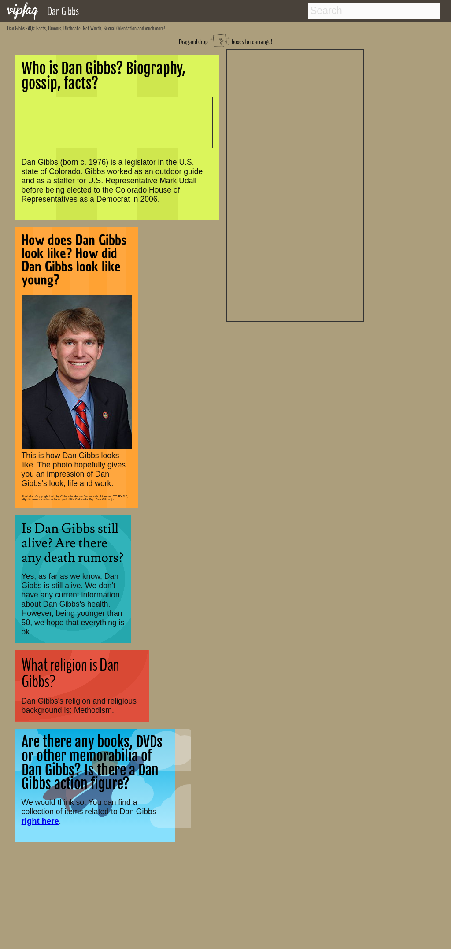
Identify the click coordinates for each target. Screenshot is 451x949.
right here (40, 821)
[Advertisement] (295, 184)
